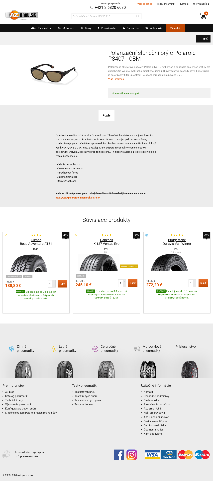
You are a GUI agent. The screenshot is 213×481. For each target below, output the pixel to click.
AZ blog (9, 376)
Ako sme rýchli (152, 392)
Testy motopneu (84, 388)
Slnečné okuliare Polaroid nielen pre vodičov (31, 397)
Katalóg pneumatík (16, 380)
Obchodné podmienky (156, 380)
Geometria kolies (153, 414)
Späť (204, 38)
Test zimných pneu (86, 380)
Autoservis (157, 29)
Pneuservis (132, 29)
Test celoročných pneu (88, 384)
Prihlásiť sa (200, 4)
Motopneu (60, 29)
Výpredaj (182, 28)
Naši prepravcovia (154, 397)
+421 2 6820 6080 (110, 7)
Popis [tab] (106, 115)
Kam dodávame (153, 418)
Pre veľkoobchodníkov (157, 388)
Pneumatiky (33, 29)
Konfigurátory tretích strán (20, 392)
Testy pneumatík (165, 3)
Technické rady (14, 384)
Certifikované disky (155, 409)
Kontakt (183, 3)
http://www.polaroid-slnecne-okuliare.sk (78, 197)
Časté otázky (151, 384)
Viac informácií (116, 78)
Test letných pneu (85, 376)
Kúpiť (62, 283)
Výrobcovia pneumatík (18, 388)
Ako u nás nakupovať (156, 401)
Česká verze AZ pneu (156, 405)
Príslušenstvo (108, 28)
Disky (82, 29)
